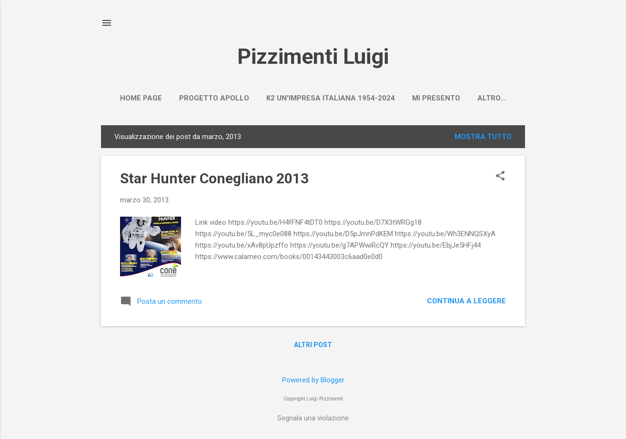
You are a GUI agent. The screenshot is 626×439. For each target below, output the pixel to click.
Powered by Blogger (313, 380)
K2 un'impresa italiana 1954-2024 (330, 98)
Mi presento (436, 98)
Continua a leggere (466, 301)
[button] (500, 176)
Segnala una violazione (313, 418)
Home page (141, 98)
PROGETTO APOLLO (214, 98)
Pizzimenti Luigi (313, 56)
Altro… (491, 98)
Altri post (313, 345)
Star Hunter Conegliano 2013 (214, 178)
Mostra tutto (483, 136)
